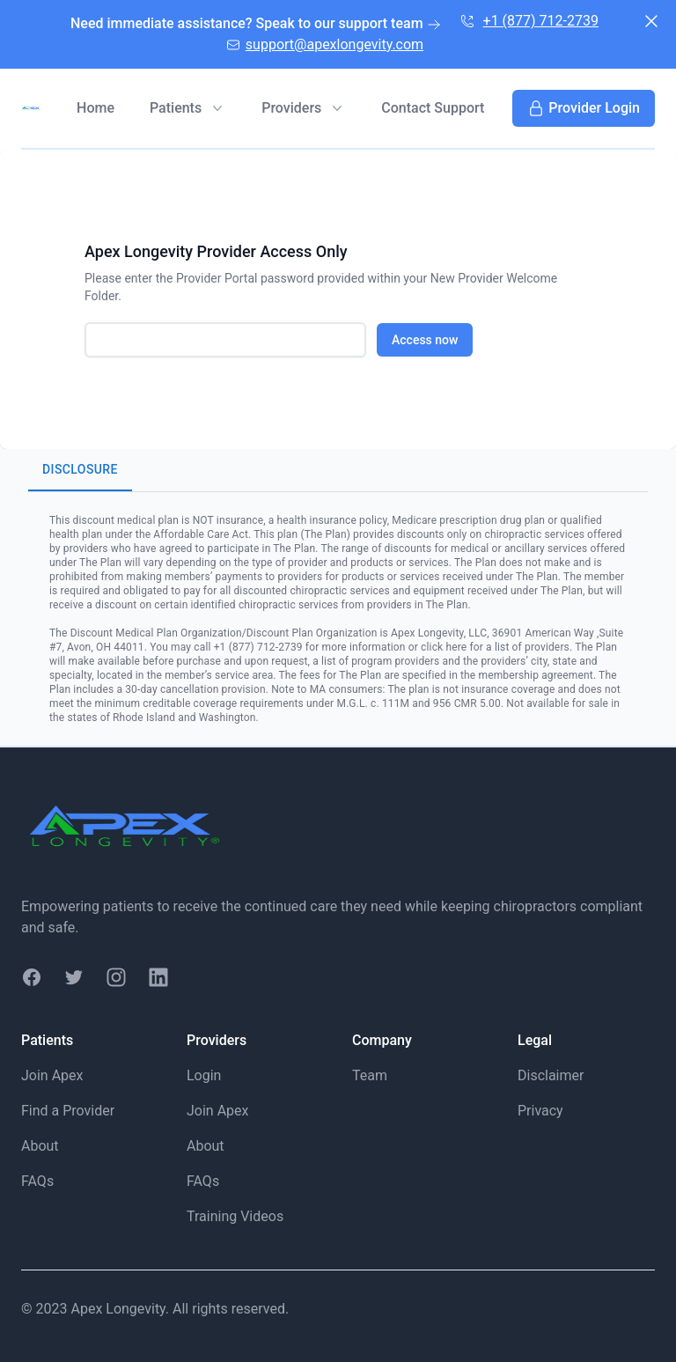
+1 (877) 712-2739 (529, 20)
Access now (425, 340)
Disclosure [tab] (80, 470)
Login (204, 1075)
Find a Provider (67, 1110)
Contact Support (432, 107)
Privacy (540, 1110)
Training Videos (235, 1216)
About (40, 1145)
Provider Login (583, 108)
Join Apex (52, 1075)
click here (444, 647)
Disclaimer (551, 1075)
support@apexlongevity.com (323, 43)
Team (369, 1075)
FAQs (37, 1181)
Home (95, 107)
